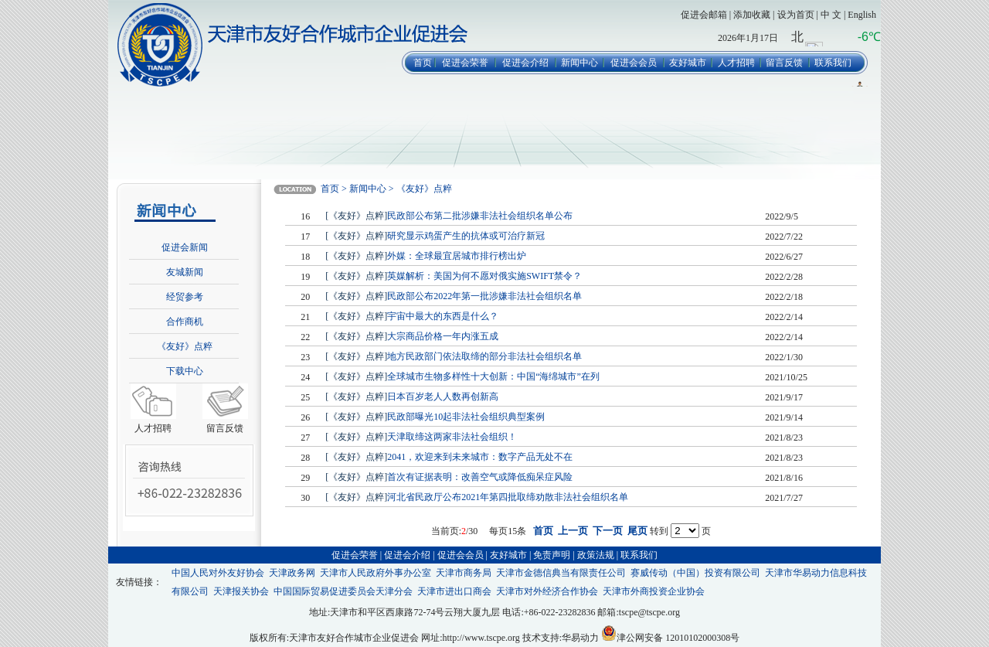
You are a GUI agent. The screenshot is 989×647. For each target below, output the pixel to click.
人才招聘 (736, 62)
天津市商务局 (463, 572)
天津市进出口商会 (454, 591)
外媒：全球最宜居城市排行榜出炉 (456, 255)
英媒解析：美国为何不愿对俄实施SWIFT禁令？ (484, 276)
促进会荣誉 (465, 62)
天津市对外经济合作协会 (547, 591)
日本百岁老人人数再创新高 (442, 396)
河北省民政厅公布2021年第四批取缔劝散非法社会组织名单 (507, 497)
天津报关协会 (241, 591)
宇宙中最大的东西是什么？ (442, 316)
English (862, 14)
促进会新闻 (184, 247)
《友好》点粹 (184, 346)
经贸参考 (184, 296)
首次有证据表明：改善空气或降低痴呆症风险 (480, 477)
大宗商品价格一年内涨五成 (442, 336)
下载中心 (184, 371)
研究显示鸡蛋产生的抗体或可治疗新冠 (466, 235)
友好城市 (687, 62)
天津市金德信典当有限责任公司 (561, 572)
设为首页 (795, 14)
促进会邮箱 (704, 14)
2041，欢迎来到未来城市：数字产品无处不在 (480, 456)
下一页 (608, 530)
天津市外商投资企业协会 (654, 591)
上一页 (573, 530)
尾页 (637, 530)
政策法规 (595, 555)
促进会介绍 (525, 62)
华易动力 (580, 637)
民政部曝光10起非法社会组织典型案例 (466, 416)
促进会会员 (633, 62)
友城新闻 (184, 272)
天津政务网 (292, 572)
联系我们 (832, 62)
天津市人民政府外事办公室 (375, 572)
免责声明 (551, 555)
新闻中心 (579, 62)
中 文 (831, 14)
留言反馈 (784, 62)
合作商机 (184, 321)
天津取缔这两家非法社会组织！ (452, 436)
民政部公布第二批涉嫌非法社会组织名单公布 (480, 215)
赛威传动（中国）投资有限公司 (695, 572)
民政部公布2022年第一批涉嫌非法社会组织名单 (484, 296)
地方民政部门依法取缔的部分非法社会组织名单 (484, 356)
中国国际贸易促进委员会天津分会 (343, 591)
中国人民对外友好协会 (218, 572)
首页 (422, 62)
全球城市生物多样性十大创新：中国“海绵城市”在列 (493, 376)
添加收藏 (751, 14)
